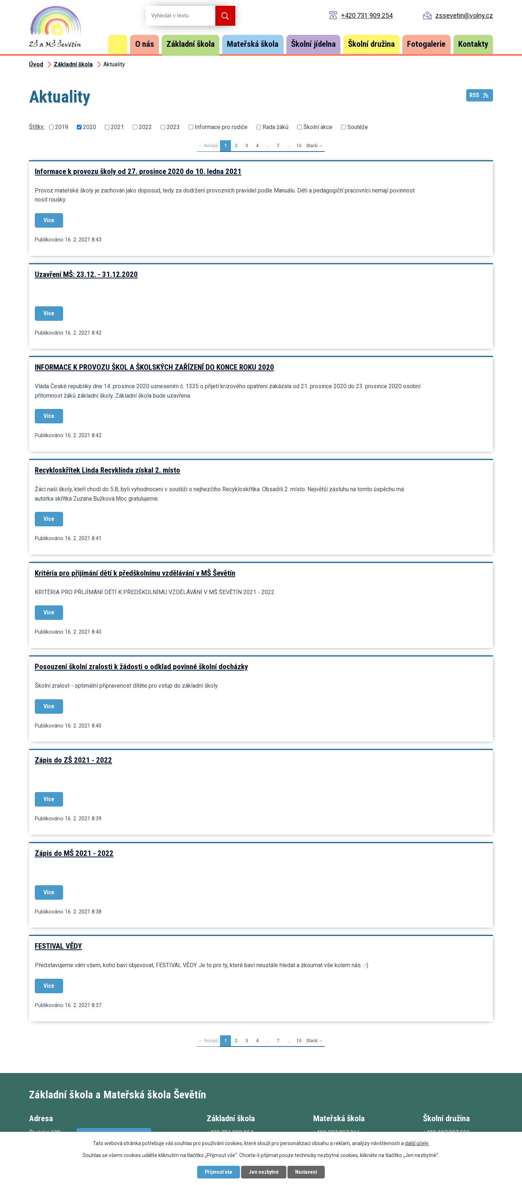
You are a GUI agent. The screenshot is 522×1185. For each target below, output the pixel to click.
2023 (173, 127)
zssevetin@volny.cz (464, 15)
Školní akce (317, 127)
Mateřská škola (252, 44)
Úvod (118, 44)
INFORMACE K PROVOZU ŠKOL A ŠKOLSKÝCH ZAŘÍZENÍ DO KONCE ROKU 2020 (154, 367)
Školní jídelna (313, 44)
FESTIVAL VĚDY (58, 946)
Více (49, 220)
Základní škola (190, 44)
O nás (144, 44)
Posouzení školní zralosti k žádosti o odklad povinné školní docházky (141, 666)
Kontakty (473, 44)
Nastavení (306, 1172)
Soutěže (357, 127)
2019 (61, 127)
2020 (89, 127)
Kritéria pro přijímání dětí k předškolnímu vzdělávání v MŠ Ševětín (135, 573)
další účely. (417, 1143)
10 (299, 145)
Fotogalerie (426, 44)
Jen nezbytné (264, 1172)
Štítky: (37, 126)
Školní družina (371, 44)
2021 (117, 127)
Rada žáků (275, 127)
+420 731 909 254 (367, 15)
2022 (145, 127)
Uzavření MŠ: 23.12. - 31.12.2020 (86, 274)
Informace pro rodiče (221, 127)
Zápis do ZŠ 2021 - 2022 (73, 760)
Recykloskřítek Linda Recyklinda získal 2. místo (107, 470)
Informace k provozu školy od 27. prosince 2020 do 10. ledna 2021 (138, 171)
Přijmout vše (218, 1172)
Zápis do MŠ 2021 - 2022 (74, 853)
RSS (479, 95)
